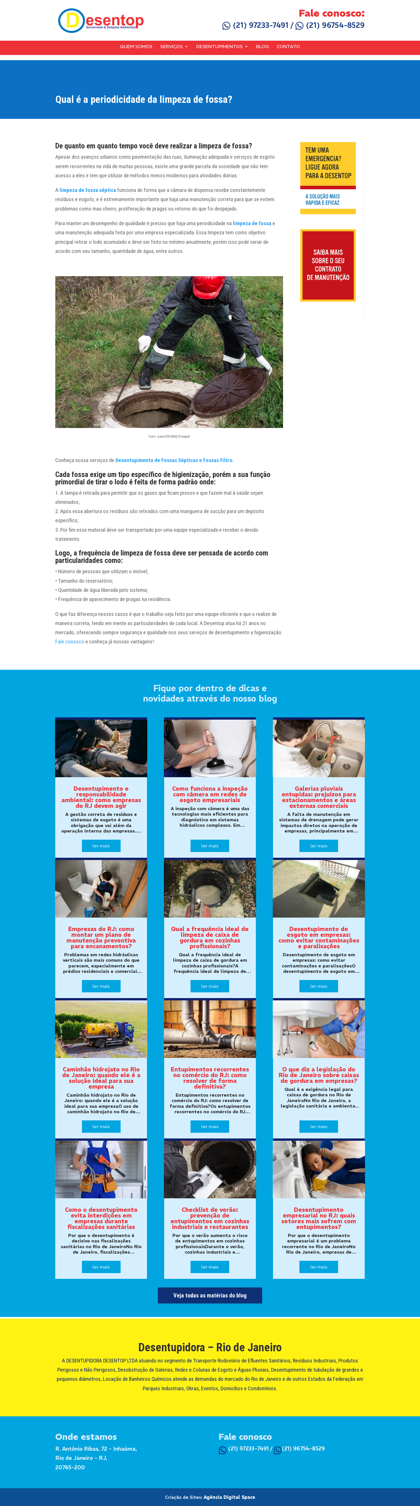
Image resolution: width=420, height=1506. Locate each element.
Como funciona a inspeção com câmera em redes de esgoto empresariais (210, 794)
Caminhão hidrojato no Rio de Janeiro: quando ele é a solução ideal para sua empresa (101, 1078)
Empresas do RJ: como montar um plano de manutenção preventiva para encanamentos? (101, 937)
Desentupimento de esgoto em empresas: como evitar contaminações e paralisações (318, 937)
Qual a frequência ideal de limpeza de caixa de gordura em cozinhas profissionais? (210, 937)
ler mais (101, 846)
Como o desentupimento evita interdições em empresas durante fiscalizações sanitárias (101, 1218)
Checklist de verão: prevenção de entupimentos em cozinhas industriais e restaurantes (209, 1218)
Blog (262, 46)
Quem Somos (136, 46)
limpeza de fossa (252, 223)
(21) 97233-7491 (255, 25)
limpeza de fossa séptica (88, 190)
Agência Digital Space (229, 1497)
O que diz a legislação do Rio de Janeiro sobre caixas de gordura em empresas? (319, 1075)
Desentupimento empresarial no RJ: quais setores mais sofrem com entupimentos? (318, 1218)
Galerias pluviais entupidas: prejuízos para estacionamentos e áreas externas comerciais (319, 797)
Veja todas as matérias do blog (210, 1295)
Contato (288, 46)
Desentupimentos (219, 46)
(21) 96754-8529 (330, 25)
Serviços (171, 46)
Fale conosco (69, 641)
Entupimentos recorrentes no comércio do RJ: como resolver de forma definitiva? (210, 1078)
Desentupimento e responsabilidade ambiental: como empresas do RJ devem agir (101, 797)
